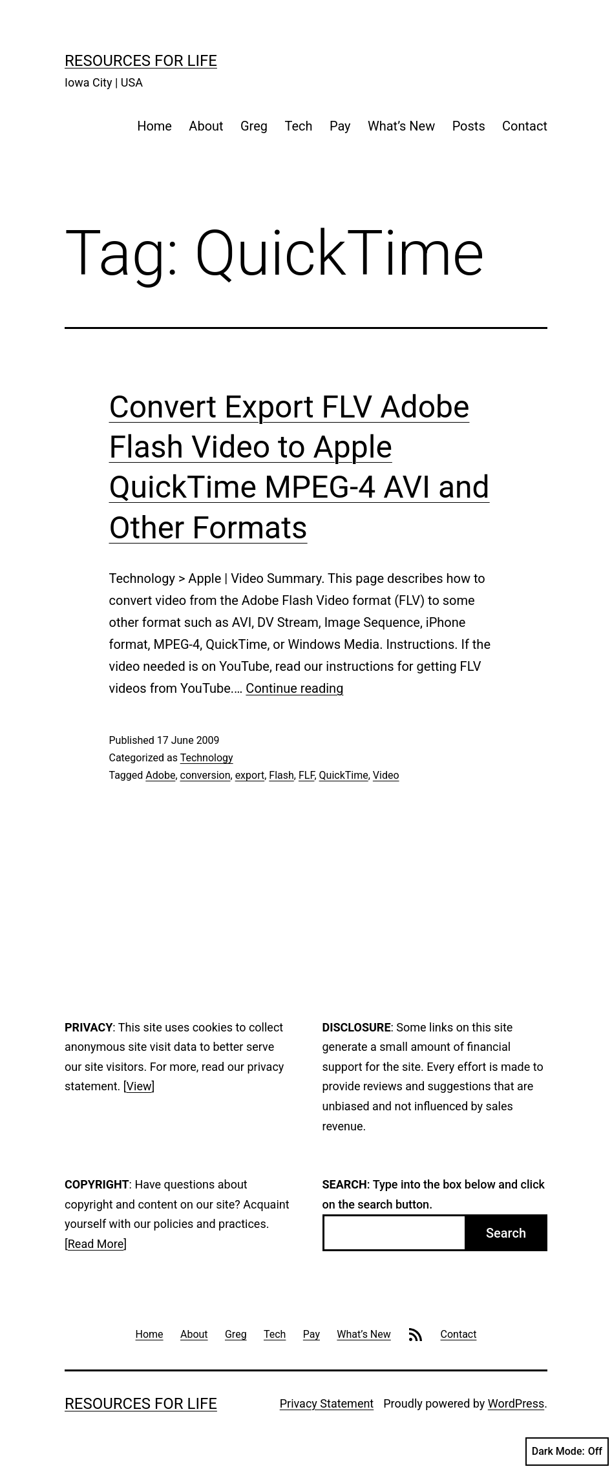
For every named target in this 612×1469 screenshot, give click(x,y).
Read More (96, 1244)
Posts (468, 126)
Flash (281, 775)
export (250, 775)
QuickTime (343, 775)
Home (154, 126)
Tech (298, 126)
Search (506, 1233)
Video (386, 775)
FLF (306, 775)
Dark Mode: (567, 1451)
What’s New (401, 126)
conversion (205, 775)
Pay (340, 126)
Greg (254, 126)
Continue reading (294, 688)
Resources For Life (141, 61)
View (139, 1086)
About (206, 126)
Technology (206, 758)
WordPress (516, 1403)
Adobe (160, 775)
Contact (524, 126)
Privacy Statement (327, 1403)
